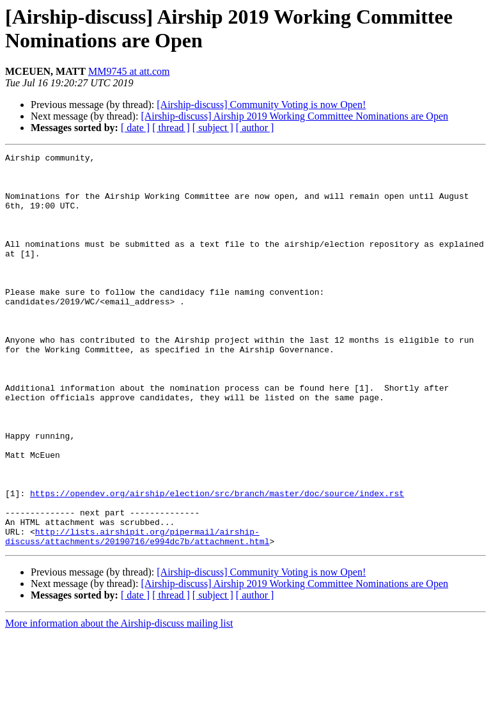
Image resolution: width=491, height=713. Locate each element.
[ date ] (135, 127)
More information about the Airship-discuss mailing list (119, 701)
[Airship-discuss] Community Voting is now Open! (261, 104)
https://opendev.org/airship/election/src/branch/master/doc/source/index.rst (217, 562)
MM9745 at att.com (129, 71)
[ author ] (255, 127)
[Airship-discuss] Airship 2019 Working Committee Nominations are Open (294, 116)
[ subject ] (212, 127)
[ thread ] (171, 127)
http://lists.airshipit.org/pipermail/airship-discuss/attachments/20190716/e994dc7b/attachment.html (137, 613)
